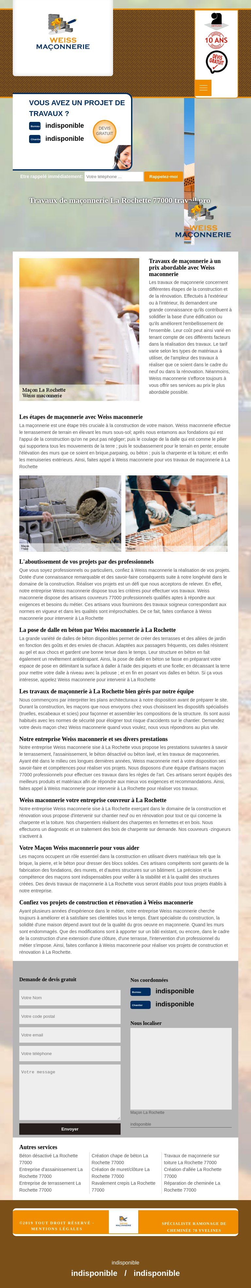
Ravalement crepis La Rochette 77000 (123, 1187)
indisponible (175, 991)
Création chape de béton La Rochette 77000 (120, 1159)
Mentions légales (56, 1229)
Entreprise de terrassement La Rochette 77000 (50, 1187)
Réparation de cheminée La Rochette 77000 (192, 1187)
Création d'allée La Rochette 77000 (193, 1173)
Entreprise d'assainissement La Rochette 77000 (51, 1173)
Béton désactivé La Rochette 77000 (48, 1159)
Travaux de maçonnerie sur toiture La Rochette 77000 (192, 1159)
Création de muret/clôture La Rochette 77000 (120, 1173)
